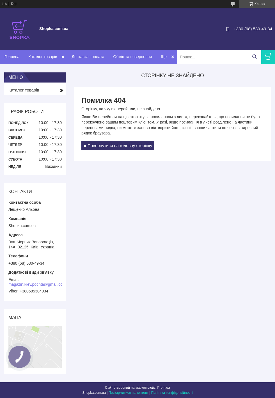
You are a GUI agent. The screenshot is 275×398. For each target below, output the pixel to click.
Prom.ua (163, 388)
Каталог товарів (42, 56)
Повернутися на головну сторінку (120, 145)
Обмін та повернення (132, 56)
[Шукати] (254, 57)
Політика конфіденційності (172, 393)
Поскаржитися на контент (128, 393)
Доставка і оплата (88, 56)
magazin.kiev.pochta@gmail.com (37, 284)
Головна (11, 56)
